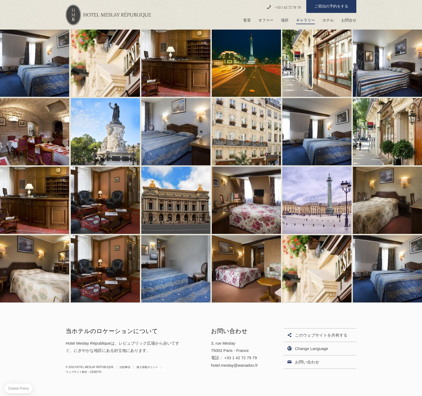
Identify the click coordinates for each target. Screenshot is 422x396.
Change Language (307, 349)
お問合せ (348, 20)
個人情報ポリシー (147, 367)
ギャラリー (305, 20)
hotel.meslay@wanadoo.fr (234, 365)
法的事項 (124, 367)
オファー (265, 20)
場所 (285, 20)
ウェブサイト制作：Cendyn (83, 371)
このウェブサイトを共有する (316, 335)
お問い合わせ (302, 362)
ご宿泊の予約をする (331, 6)
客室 (247, 20)
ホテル (328, 20)
